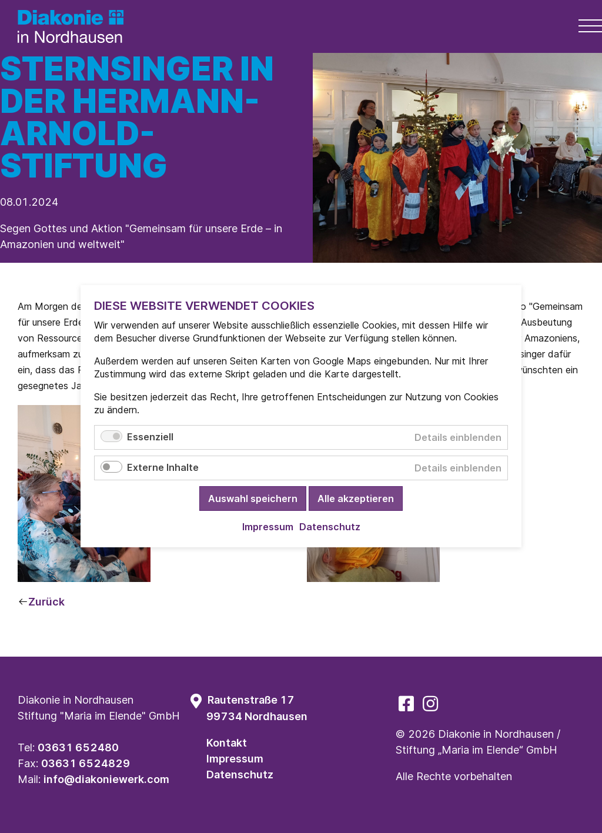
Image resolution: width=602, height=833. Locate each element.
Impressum (234, 758)
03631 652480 (78, 747)
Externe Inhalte (163, 468)
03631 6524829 (85, 763)
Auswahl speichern (252, 499)
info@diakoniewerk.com (106, 779)
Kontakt (226, 743)
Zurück (46, 602)
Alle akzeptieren (355, 499)
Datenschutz (239, 774)
